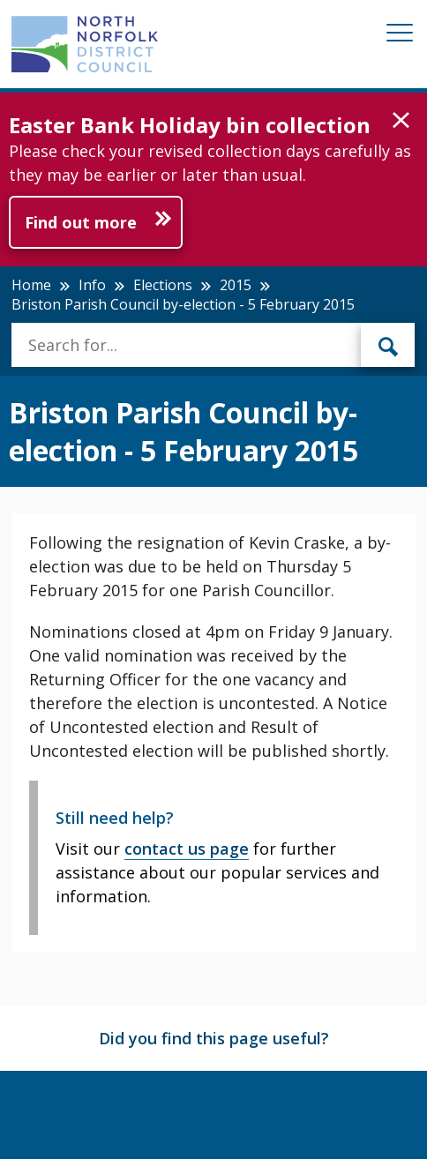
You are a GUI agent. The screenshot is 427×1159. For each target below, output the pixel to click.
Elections (162, 285)
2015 (235, 285)
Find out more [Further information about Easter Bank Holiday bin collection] (81, 222)
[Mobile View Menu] (399, 35)
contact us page (186, 848)
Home (31, 285)
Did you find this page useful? (214, 1038)
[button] (401, 120)
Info (92, 285)
